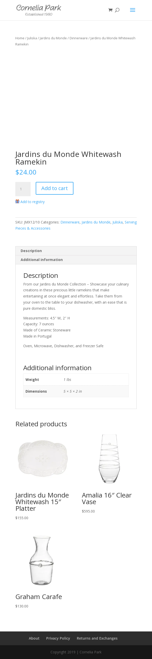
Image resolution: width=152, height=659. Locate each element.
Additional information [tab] (42, 259)
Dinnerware (79, 38)
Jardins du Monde (53, 38)
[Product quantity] (23, 189)
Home (19, 38)
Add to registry (32, 201)
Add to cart (54, 188)
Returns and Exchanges (97, 638)
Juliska (32, 38)
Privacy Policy (58, 638)
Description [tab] (31, 250)
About (34, 638)
